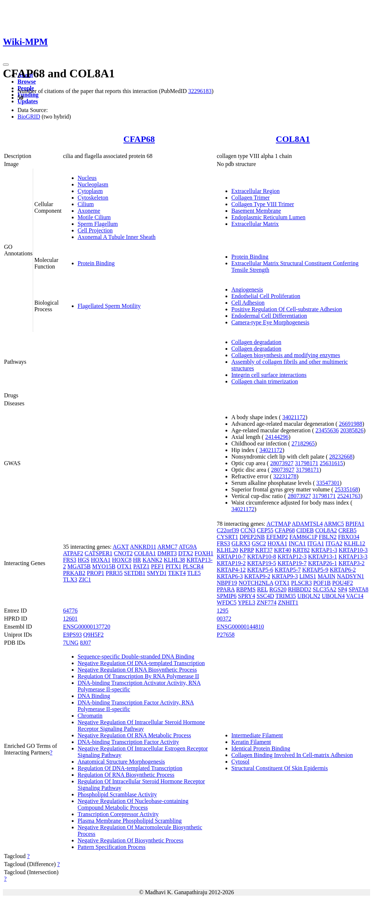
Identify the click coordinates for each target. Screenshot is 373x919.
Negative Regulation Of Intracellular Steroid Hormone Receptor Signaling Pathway (141, 725)
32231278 (285, 476)
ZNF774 (266, 602)
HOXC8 (121, 560)
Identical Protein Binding (260, 748)
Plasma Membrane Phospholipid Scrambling (130, 821)
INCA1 (297, 543)
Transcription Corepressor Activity (118, 814)
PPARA (226, 589)
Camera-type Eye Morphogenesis (270, 322)
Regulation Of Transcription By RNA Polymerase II (138, 676)
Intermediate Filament (257, 735)
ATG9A (187, 547)
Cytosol (240, 761)
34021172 (293, 417)
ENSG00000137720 (86, 626)
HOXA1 (100, 560)
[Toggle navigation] (6, 64)
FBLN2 (328, 537)
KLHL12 (354, 543)
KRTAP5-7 (288, 570)
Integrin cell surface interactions (269, 375)
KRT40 (282, 550)
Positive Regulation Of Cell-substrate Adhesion (286, 309)
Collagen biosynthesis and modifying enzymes (285, 355)
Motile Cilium (94, 217)
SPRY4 (246, 596)
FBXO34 (349, 537)
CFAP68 (139, 139)
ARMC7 (167, 547)
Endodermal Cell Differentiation (269, 316)
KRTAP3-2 (351, 563)
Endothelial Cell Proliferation (265, 296)
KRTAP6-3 (230, 576)
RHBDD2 (299, 589)
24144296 (276, 437)
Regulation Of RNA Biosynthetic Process (126, 775)
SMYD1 (156, 573)
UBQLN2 (308, 596)
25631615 (331, 463)
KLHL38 (174, 560)
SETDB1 (135, 573)
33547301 (327, 483)
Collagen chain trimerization (264, 381)
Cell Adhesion (247, 303)
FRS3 (69, 560)
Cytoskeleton (93, 197)
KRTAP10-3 (353, 550)
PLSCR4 (193, 566)
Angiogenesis (247, 289)
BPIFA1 (354, 524)
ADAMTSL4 (307, 524)
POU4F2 (342, 583)
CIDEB (305, 530)
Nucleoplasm (93, 184)
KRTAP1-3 (324, 550)
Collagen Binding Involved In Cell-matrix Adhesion (292, 755)
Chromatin (90, 716)
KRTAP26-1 (322, 563)
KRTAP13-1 (322, 556)
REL (262, 589)
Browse (26, 81)
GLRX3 (240, 543)
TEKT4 (177, 573)
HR (137, 560)
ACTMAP (278, 524)
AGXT (121, 547)
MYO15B (103, 566)
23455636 (327, 430)
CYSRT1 (227, 537)
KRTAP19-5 (261, 563)
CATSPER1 (98, 553)
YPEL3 (246, 602)
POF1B (322, 583)
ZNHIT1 (288, 602)
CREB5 (347, 530)
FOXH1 (204, 553)
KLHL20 (227, 550)
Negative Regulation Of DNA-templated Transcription (141, 663)
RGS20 (277, 589)
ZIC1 (85, 579)
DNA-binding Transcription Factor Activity (128, 742)
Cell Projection (95, 230)
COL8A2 (326, 530)
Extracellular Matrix (255, 224)
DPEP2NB (252, 537)
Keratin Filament (251, 742)
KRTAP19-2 (231, 563)
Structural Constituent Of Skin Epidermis (279, 768)
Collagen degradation (256, 342)
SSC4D (265, 596)
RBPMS (245, 589)
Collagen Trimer (250, 197)
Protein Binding (96, 263)
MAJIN (326, 576)
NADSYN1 (350, 576)
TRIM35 (285, 596)
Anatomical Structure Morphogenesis (121, 761)
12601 (70, 618)
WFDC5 (226, 602)
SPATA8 (358, 589)
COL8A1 (293, 139)
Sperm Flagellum (98, 224)
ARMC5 (334, 524)
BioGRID (28, 116)
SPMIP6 (226, 596)
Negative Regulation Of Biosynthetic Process (131, 840)
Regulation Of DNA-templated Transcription (130, 768)
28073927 (282, 463)
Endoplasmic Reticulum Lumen (268, 217)
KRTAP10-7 (231, 556)
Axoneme (89, 211)
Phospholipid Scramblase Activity (117, 794)
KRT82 (301, 550)
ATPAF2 (73, 553)
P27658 (226, 635)
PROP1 (95, 573)
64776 (70, 610)
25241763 (349, 496)
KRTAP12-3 (292, 556)
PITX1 (173, 566)
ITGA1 (315, 543)
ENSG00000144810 (240, 626)
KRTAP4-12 (231, 570)
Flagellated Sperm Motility (109, 306)
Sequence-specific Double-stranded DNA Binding (136, 656)
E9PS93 (72, 635)
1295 (222, 610)
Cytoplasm (90, 191)
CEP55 (265, 530)
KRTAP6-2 (343, 570)
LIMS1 (307, 576)
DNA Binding (94, 696)
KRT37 (263, 550)
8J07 (85, 643)
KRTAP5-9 (315, 570)
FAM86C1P (303, 537)
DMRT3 (167, 553)
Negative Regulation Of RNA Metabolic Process (134, 735)
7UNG (71, 643)
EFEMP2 (277, 537)
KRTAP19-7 (292, 563)
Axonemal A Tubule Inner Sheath (117, 237)
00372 (224, 618)
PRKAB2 (74, 573)
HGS (83, 560)
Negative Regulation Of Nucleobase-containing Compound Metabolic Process (133, 804)
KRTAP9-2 (257, 576)
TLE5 (194, 573)
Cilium (86, 204)
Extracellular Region (255, 191)
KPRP (247, 550)
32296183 (200, 91)
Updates (27, 101)
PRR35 (114, 573)
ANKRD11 (143, 547)
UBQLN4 (333, 596)
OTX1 (124, 566)
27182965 (303, 443)
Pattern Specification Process (112, 847)
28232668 (341, 456)
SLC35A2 (324, 589)
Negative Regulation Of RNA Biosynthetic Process (137, 670)
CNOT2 (123, 553)
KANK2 (152, 560)
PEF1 (157, 566)
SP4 (342, 589)
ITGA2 (334, 543)
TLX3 (70, 579)
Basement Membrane (256, 211)
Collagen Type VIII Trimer (262, 204)
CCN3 (247, 530)
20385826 (352, 430)
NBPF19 (227, 583)
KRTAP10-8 (261, 556)
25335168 (346, 489)
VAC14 (355, 596)
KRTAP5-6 (260, 570)
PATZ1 (141, 566)
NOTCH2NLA (256, 583)
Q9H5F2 (93, 635)
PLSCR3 (301, 583)
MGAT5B (79, 566)
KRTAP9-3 (285, 576)
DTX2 (185, 553)
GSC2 (259, 543)
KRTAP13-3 (353, 556)
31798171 (306, 463)
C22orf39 (228, 530)
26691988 (350, 424)
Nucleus (87, 178)
